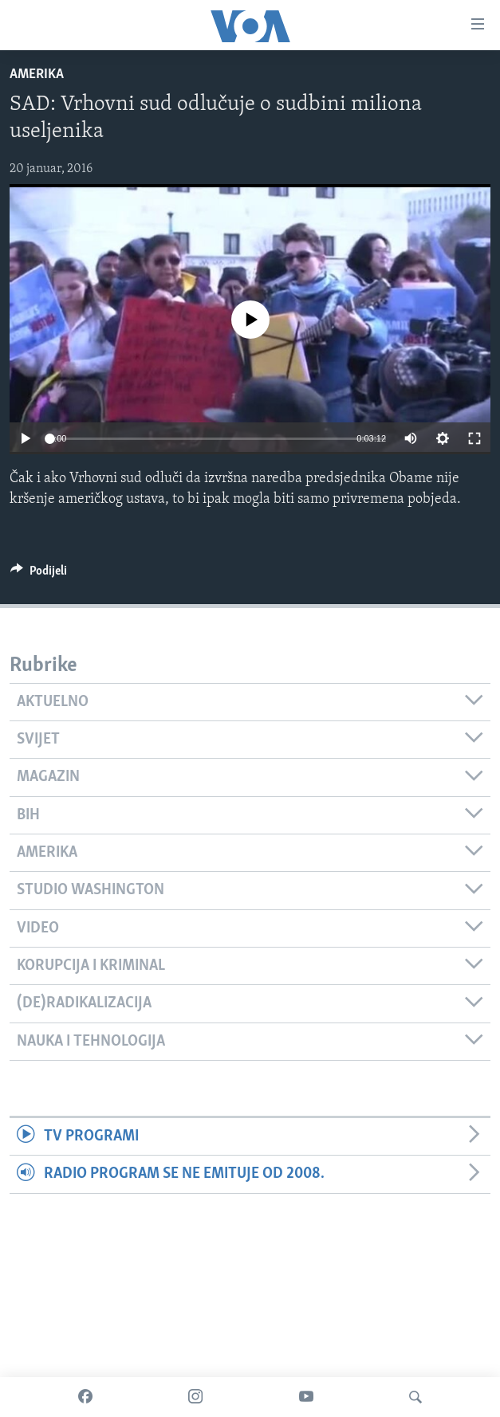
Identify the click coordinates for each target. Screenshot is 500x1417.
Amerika (37, 74)
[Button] (38, 574)
